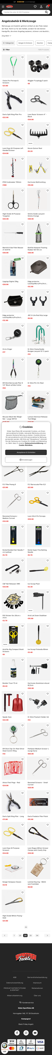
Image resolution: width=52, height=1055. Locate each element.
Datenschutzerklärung (34, 443)
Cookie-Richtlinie (26, 445)
